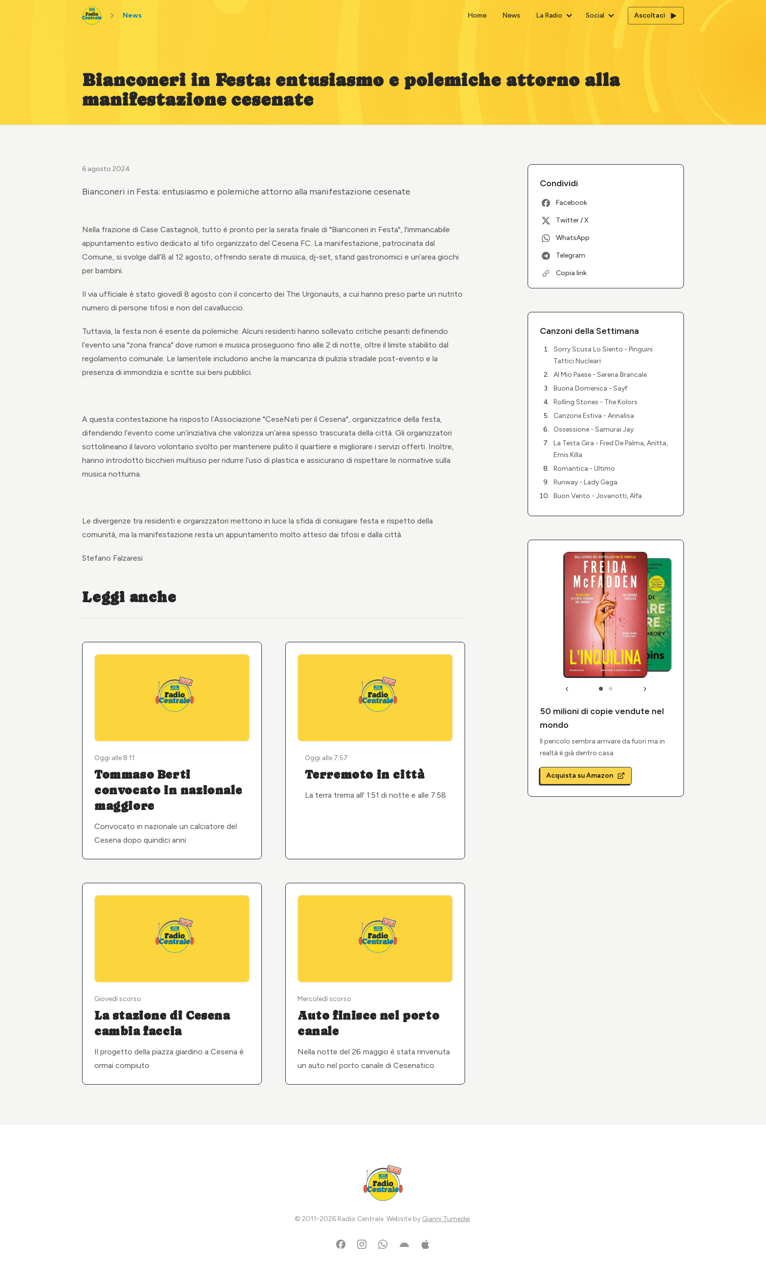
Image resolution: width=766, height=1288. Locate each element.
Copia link (564, 273)
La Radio (549, 15)
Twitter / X (565, 220)
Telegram (563, 255)
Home (477, 15)
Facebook (564, 202)
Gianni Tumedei (446, 1219)
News (511, 15)
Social (595, 15)
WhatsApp (566, 238)
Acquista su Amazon (585, 775)
